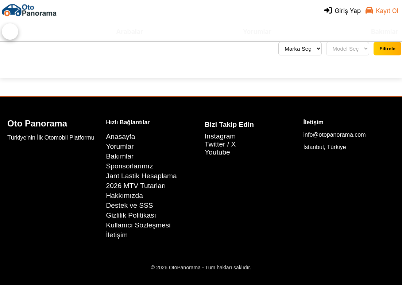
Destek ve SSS (129, 205)
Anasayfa (120, 136)
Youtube (217, 152)
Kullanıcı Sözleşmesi (138, 225)
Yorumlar (257, 31)
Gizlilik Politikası (131, 215)
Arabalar (129, 31)
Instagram (220, 136)
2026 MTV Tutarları (136, 186)
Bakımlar (384, 31)
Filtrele (387, 48)
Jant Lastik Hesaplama (141, 176)
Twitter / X (220, 144)
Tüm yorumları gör (31, 48)
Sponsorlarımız (129, 166)
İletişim (117, 235)
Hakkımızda (124, 195)
